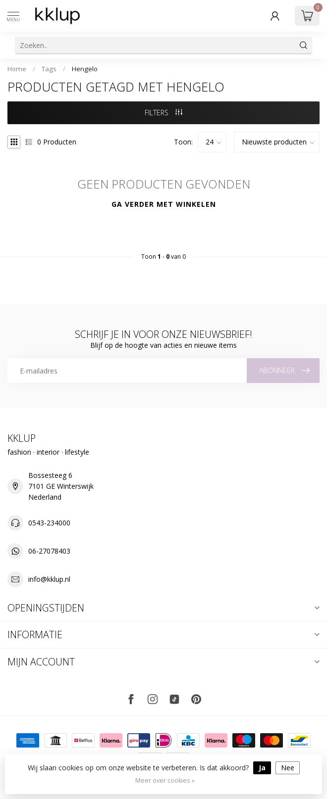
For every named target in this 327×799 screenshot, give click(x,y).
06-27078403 (49, 551)
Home (16, 68)
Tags (49, 68)
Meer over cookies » (165, 780)
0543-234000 (49, 522)
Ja (262, 767)
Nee (287, 767)
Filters (163, 112)
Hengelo (85, 68)
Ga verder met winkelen (163, 204)
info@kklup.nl (49, 579)
